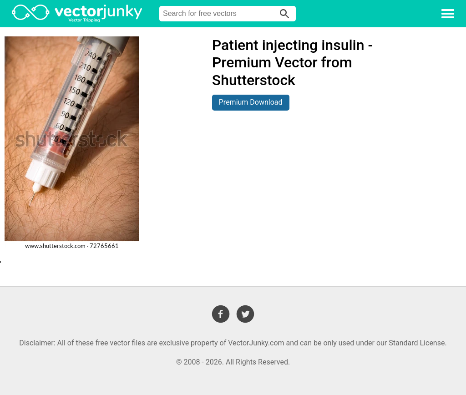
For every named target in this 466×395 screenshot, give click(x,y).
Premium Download (251, 102)
